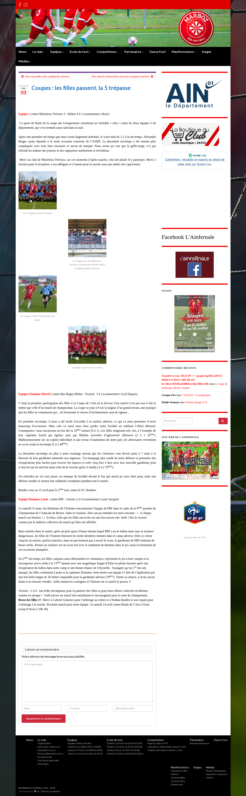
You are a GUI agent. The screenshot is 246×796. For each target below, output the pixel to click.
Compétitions (107, 51)
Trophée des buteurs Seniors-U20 (164, 750)
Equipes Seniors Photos (80, 743)
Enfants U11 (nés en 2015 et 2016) (124, 746)
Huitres (175, 774)
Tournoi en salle (179, 770)
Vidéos (209, 777)
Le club (38, 51)
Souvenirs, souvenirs (217, 774)
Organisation (44, 743)
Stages (206, 51)
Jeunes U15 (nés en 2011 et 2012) (85, 753)
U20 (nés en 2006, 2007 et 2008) (84, 746)
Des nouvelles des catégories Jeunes (47, 76)
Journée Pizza (178, 781)
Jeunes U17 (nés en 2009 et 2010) (85, 750)
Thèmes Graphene (50, 791)
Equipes (57, 51)
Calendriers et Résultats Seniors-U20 (166, 746)
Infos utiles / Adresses (49, 746)
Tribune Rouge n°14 (196, 402)
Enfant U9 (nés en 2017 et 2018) (123, 750)
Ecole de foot (80, 51)
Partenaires (133, 51)
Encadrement (45, 757)
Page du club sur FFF (157, 743)
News (23, 51)
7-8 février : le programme (196, 395)
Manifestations (184, 51)
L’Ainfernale (177, 784)
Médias (25, 61)
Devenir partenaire (199, 743)
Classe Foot (157, 51)
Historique (43, 763)
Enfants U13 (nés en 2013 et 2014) (124, 743)
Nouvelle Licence (46, 750)
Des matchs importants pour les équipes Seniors (120, 76)
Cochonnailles (178, 777)
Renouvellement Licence (50, 753)
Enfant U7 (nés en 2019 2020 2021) (125, 753)
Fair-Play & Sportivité (48, 760)
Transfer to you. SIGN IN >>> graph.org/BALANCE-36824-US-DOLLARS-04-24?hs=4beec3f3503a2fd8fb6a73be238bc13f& (192, 379)
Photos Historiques (216, 770)
